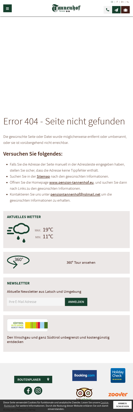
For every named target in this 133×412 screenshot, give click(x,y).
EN (122, 2)
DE (112, 2)
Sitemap (43, 176)
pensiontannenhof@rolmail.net (75, 194)
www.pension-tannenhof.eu (71, 182)
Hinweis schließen (122, 405)
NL (128, 2)
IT (117, 2)
